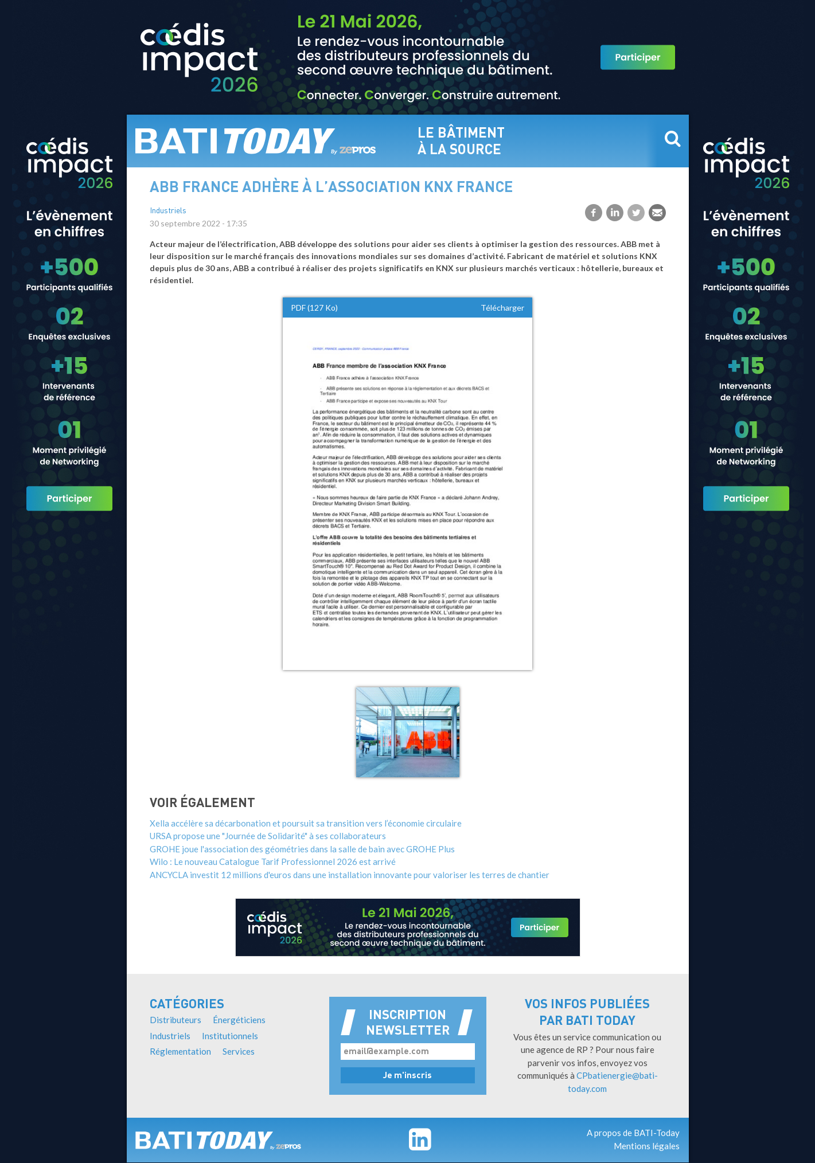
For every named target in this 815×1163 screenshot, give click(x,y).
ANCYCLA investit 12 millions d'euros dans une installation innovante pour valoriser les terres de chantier (349, 875)
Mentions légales (647, 1146)
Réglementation (180, 1051)
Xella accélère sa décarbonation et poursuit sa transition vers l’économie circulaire (306, 823)
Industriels (168, 211)
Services (239, 1051)
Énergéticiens (239, 1020)
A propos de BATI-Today (633, 1132)
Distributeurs (175, 1020)
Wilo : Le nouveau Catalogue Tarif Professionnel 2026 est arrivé (273, 861)
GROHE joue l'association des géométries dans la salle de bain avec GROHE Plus (302, 849)
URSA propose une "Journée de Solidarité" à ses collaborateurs (268, 836)
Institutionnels (230, 1036)
